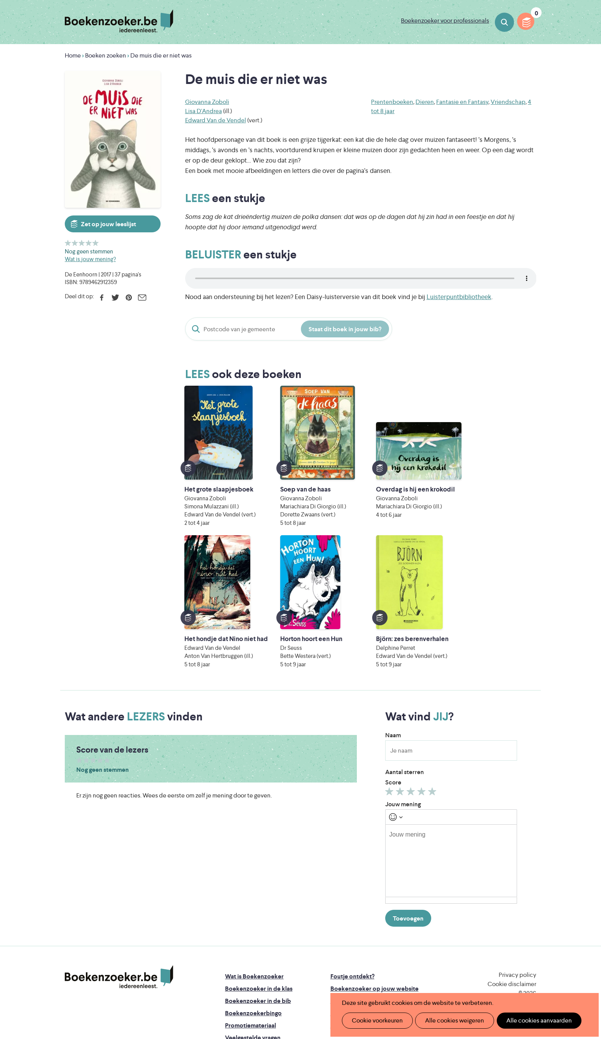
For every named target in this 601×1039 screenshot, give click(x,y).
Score (393, 665)
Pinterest (128, 297)
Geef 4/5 (88, 243)
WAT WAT (294, 965)
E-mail (142, 297)
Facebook (101, 297)
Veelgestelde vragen (253, 920)
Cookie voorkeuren (375, 1020)
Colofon (342, 896)
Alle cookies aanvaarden (530, 1020)
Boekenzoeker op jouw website (374, 871)
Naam (393, 618)
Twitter (115, 297)
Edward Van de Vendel (215, 120)
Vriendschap (508, 102)
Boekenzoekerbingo (253, 896)
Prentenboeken (392, 102)
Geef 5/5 (95, 243)
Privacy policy (517, 857)
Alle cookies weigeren (449, 1020)
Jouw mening (403, 687)
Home (73, 55)
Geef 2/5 (75, 243)
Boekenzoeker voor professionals (445, 20)
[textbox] (451, 743)
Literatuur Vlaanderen (500, 943)
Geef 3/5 (82, 243)
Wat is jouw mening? (90, 259)
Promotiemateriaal (250, 908)
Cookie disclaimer (512, 867)
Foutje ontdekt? (352, 859)
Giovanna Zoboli (207, 102)
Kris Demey (350, 976)
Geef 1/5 (68, 243)
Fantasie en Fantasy (462, 102)
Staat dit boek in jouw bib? (345, 329)
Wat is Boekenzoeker (254, 859)
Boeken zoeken (504, 22)
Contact (341, 908)
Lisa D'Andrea (203, 111)
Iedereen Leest (336, 943)
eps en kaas (419, 976)
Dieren (424, 102)
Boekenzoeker (119, 21)
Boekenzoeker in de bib (258, 884)
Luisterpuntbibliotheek (459, 297)
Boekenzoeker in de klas (258, 871)
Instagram (529, 891)
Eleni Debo (282, 976)
